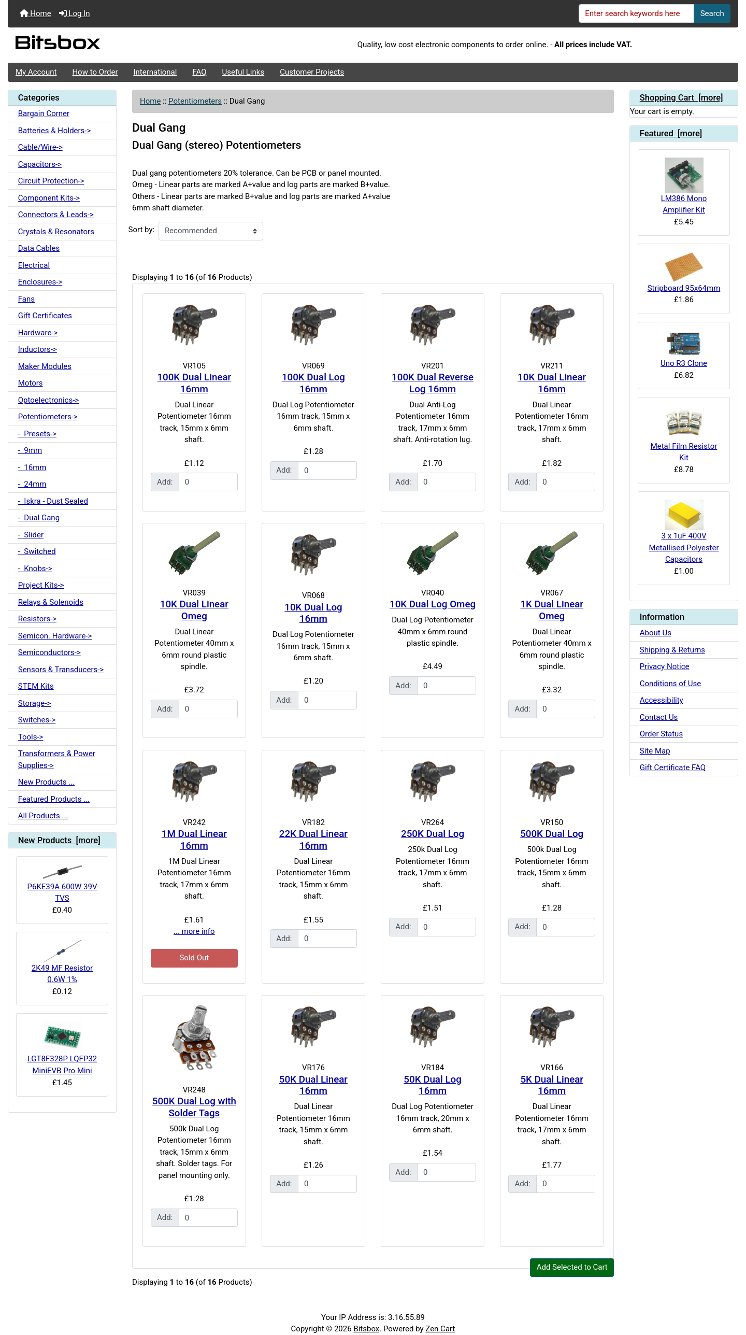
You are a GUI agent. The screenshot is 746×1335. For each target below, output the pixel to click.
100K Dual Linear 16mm (194, 383)
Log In (74, 13)
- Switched (37, 551)
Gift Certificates (45, 315)
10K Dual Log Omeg (433, 604)
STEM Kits (36, 686)
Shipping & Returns (672, 650)
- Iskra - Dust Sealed (53, 501)
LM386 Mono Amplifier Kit (684, 186)
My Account (36, 72)
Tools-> (31, 737)
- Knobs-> (35, 568)
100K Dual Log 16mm (313, 383)
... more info (194, 931)
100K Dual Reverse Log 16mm (433, 383)
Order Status (661, 733)
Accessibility (661, 700)
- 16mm (32, 467)
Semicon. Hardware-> (55, 636)
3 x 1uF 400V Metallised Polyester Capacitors (684, 532)
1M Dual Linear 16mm (194, 839)
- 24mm (32, 484)
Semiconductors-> (49, 652)
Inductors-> (37, 349)
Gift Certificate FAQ (673, 767)
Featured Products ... (54, 799)
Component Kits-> (49, 198)
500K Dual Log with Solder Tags (194, 1107)
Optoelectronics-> (48, 400)
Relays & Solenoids (50, 602)
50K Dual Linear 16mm (313, 1085)
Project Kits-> (41, 585)
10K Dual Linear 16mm (552, 383)
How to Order (95, 72)
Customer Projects (312, 72)
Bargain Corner (43, 113)
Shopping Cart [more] (681, 98)
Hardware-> (38, 332)
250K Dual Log (432, 834)
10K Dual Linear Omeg (194, 610)
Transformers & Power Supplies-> (56, 759)
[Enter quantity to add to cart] (208, 482)
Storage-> (34, 703)
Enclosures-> (40, 282)
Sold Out (194, 957)
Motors (30, 383)
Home (35, 13)
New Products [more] (59, 840)
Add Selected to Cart (572, 1267)
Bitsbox (366, 1328)
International (155, 72)
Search (712, 13)
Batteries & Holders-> (54, 130)
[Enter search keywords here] (637, 13)
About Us (655, 632)
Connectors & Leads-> (56, 214)
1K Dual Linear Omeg (551, 610)
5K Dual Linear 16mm (551, 1085)
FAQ (199, 72)
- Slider (31, 534)
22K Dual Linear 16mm (313, 839)
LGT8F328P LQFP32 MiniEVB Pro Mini (62, 1048)
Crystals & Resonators (56, 231)
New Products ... (46, 782)
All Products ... (43, 815)
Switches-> (37, 720)
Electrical (34, 265)
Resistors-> (37, 618)
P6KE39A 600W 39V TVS (62, 883)
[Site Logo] (129, 45)
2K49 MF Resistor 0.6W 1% (62, 962)
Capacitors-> (40, 164)
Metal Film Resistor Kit (684, 433)
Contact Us (659, 717)
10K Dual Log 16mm (313, 613)
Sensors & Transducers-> (61, 669)
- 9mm (30, 450)
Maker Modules (44, 366)
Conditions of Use (670, 683)
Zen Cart (440, 1328)
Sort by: (141, 229)
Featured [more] (671, 133)
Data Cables (39, 248)
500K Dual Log (551, 834)
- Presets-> (37, 433)
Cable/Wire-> (40, 147)
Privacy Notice (665, 666)
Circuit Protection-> (51, 181)
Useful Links (243, 72)
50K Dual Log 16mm (432, 1085)
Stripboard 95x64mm (684, 272)
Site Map (655, 751)
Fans (26, 299)
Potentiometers (195, 101)
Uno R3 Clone (684, 349)
